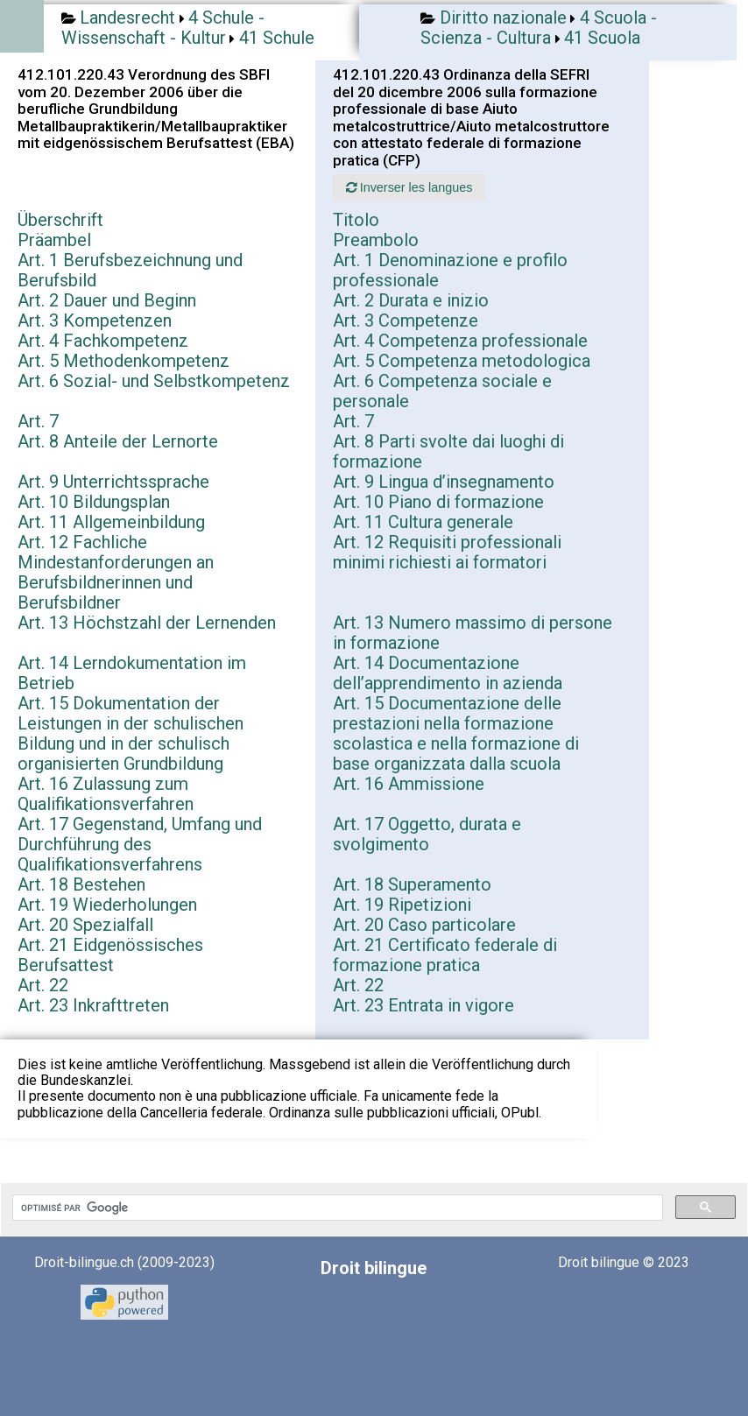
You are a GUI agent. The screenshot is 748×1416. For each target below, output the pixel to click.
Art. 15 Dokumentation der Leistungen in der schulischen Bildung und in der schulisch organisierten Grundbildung (130, 733)
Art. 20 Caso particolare (424, 924)
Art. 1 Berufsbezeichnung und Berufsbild (130, 270)
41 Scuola (602, 37)
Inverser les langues (409, 187)
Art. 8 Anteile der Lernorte (118, 441)
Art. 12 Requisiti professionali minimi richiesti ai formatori (447, 552)
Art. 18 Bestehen (81, 884)
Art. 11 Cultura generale (423, 521)
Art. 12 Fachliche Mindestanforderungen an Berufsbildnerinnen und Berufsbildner (116, 572)
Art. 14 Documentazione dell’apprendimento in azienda (447, 673)
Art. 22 (43, 985)
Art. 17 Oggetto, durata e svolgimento (427, 834)
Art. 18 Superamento (412, 884)
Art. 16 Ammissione (408, 783)
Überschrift (60, 219)
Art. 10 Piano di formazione (438, 501)
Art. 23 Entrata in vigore (423, 1005)
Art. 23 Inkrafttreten (93, 1005)
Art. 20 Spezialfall (85, 924)
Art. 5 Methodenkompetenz (123, 360)
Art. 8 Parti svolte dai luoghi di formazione (448, 451)
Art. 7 (38, 421)
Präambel (54, 239)
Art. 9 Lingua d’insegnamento (443, 481)
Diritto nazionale (503, 17)
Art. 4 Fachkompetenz (103, 340)
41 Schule (276, 37)
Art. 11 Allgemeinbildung (111, 521)
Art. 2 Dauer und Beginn (107, 300)
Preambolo (376, 239)
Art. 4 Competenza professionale (460, 340)
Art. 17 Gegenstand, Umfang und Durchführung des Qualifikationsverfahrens (140, 844)
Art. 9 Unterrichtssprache (113, 481)
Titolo (356, 219)
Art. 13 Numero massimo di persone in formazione (472, 632)
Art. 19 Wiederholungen (107, 904)
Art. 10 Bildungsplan (94, 501)
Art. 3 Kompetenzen (95, 320)
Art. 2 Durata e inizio (411, 300)
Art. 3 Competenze (405, 320)
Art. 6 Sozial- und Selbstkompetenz (154, 380)
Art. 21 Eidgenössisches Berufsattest (110, 955)
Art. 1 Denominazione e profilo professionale (450, 270)
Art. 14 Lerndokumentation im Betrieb (132, 673)
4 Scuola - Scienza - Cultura (538, 27)
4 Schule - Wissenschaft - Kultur (163, 27)
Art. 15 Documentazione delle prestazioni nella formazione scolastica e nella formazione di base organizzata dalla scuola (456, 733)
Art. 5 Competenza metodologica (461, 360)
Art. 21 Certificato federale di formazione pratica (445, 955)
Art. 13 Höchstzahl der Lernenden (147, 622)
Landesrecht (127, 17)
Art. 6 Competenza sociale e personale (442, 391)
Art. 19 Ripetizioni (402, 904)
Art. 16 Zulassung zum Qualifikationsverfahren (106, 793)
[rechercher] (336, 1207)
